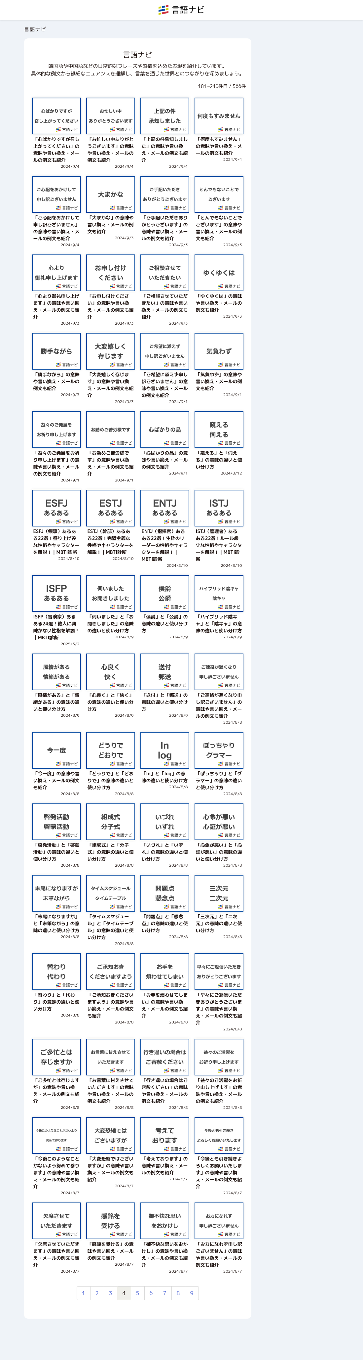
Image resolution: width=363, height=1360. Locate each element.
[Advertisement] (298, 137)
